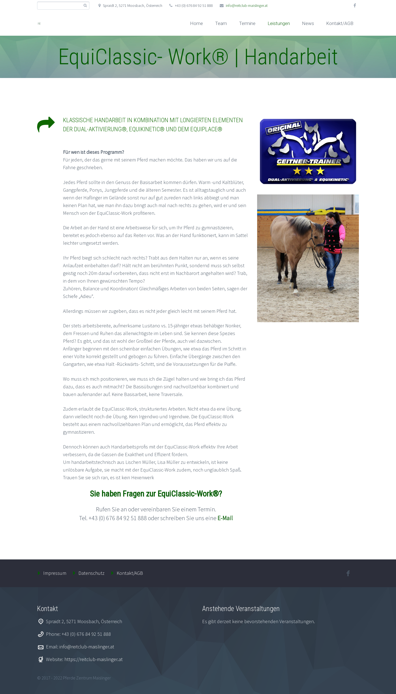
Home (196, 23)
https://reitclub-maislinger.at (93, 659)
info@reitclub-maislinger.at (247, 5)
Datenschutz (91, 573)
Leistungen (279, 23)
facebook (355, 5)
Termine (247, 23)
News (308, 23)
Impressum (54, 573)
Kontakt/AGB (339, 23)
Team (221, 23)
